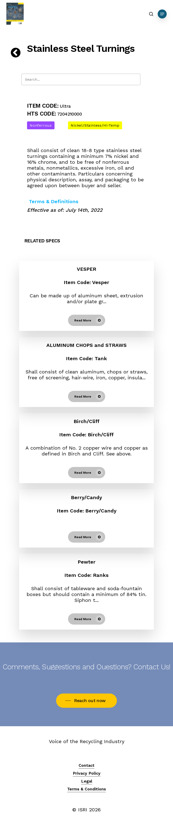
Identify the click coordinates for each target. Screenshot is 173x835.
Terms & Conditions (86, 789)
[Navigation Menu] (162, 14)
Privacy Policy (86, 773)
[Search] (80, 79)
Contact (86, 765)
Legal (86, 781)
